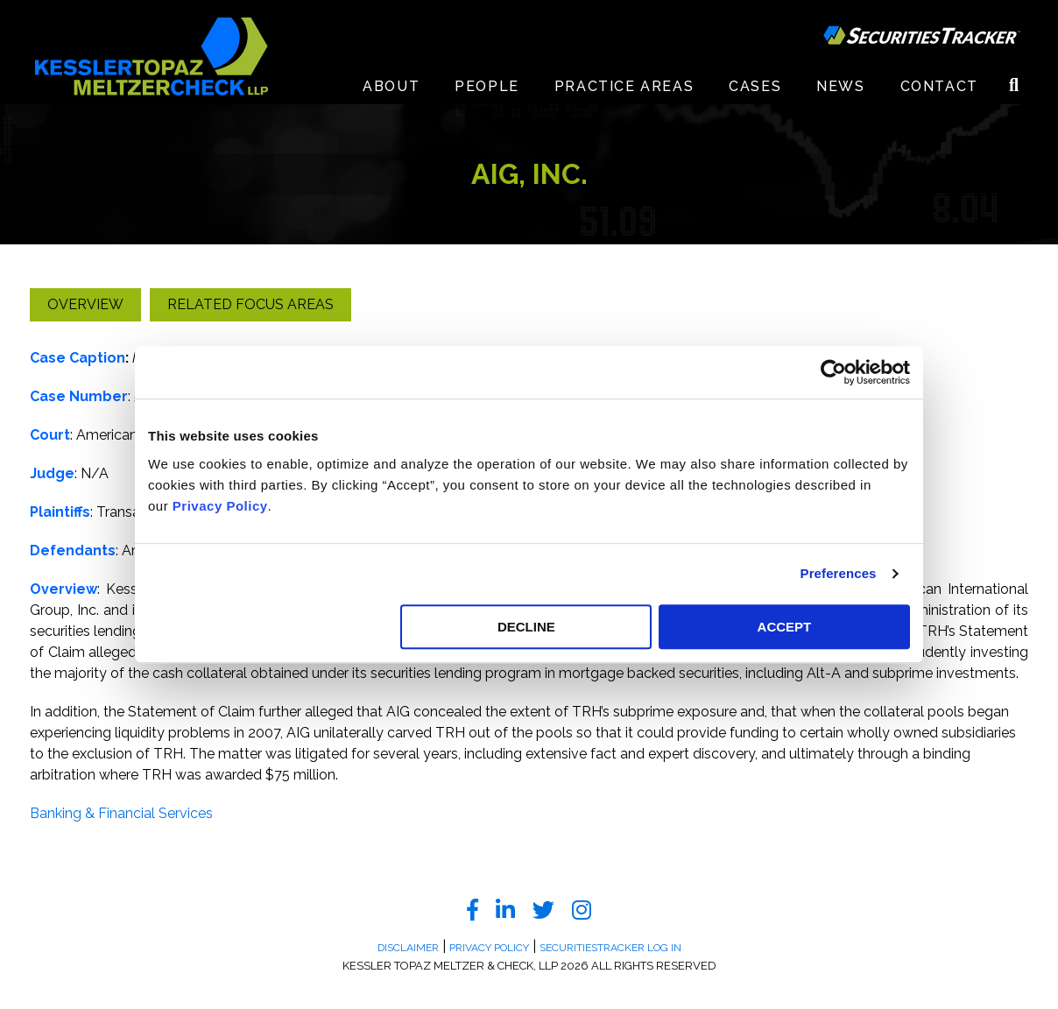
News (840, 87)
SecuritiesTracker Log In (610, 948)
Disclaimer (408, 948)
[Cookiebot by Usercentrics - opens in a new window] (833, 372)
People (487, 87)
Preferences (839, 573)
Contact (939, 87)
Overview (85, 304)
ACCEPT (785, 626)
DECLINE (526, 626)
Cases (755, 87)
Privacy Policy (220, 505)
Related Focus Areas (250, 304)
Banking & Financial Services (121, 813)
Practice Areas (624, 87)
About (391, 87)
